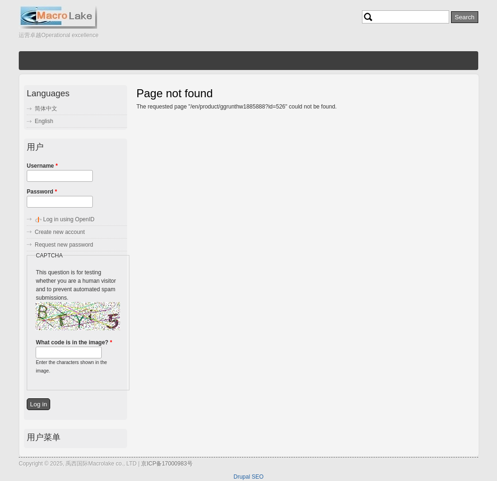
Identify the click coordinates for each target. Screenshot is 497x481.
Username (42, 166)
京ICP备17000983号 (166, 463)
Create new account (60, 232)
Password (42, 191)
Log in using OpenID (68, 219)
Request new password (64, 244)
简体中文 (46, 108)
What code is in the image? (74, 342)
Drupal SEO (248, 476)
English (44, 121)
